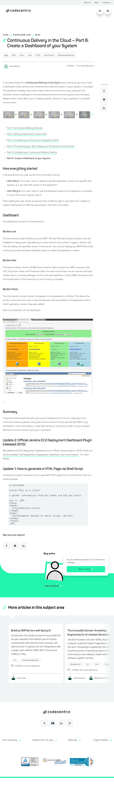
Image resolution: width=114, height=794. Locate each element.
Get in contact (88, 585)
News (97, 3)
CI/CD (63, 55)
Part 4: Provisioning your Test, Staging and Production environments (40, 153)
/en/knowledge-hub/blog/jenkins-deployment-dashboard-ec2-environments (41, 461)
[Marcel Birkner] (13, 72)
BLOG (37, 35)
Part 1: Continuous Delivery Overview (25, 134)
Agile (8, 55)
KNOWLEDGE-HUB (22, 35)
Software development (17, 62)
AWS (22, 55)
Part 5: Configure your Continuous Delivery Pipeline (32, 159)
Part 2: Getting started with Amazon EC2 (27, 141)
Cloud (35, 55)
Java (49, 55)
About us (87, 3)
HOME (6, 35)
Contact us (107, 3)
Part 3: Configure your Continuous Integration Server (33, 147)
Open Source (80, 55)
